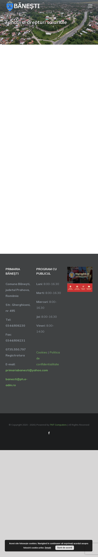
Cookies (41, 352)
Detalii (48, 548)
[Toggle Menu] (90, 6)
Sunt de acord (64, 547)
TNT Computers (58, 424)
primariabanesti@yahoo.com (27, 370)
